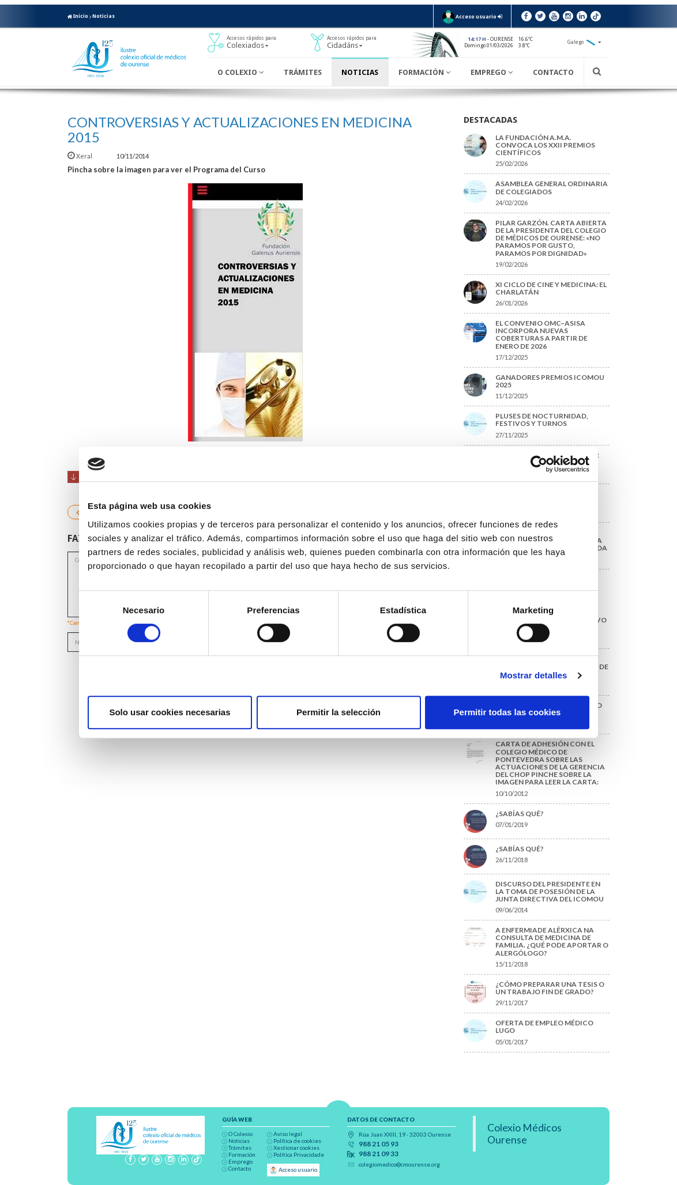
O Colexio (240, 72)
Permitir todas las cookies (507, 712)
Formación (424, 72)
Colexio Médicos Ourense (524, 1134)
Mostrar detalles (533, 675)
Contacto (553, 72)
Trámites (303, 72)
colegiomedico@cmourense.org (399, 1164)
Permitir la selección (338, 712)
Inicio (77, 16)
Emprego (492, 72)
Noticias (103, 16)
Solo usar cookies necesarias (169, 712)
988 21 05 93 (378, 1144)
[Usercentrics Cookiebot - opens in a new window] (538, 464)
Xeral (80, 156)
